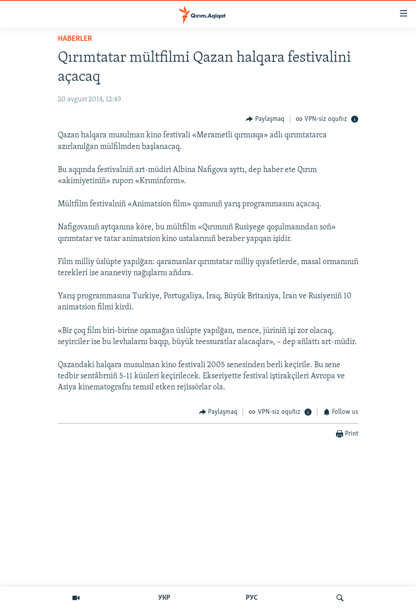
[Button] (265, 118)
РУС (252, 597)
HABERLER (75, 39)
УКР (164, 597)
